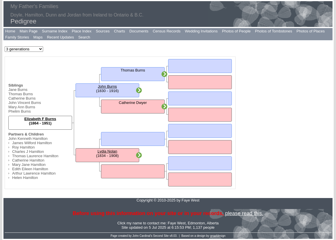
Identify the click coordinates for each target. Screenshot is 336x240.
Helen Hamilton (25, 177)
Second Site (161, 235)
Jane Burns (17, 89)
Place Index (81, 31)
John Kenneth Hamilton (27, 138)
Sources (103, 31)
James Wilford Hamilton (32, 143)
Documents (138, 31)
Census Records (167, 31)
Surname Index (54, 31)
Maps (38, 37)
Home (10, 31)
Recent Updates (60, 37)
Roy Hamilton (23, 147)
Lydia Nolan (107, 151)
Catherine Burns (22, 98)
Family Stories (17, 37)
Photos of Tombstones (273, 31)
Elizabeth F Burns (40, 119)
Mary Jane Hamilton (29, 164)
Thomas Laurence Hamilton (35, 156)
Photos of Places (310, 31)
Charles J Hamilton (28, 151)
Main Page (29, 31)
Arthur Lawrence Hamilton (34, 173)
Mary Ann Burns (21, 107)
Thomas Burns (20, 94)
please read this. (244, 213)
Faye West (177, 223)
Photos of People (236, 31)
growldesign (217, 235)
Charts (119, 31)
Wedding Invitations (201, 31)
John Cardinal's (143, 235)
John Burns (107, 86)
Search (84, 37)
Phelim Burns (19, 111)
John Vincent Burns (24, 102)
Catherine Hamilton (28, 160)
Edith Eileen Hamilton (30, 169)
